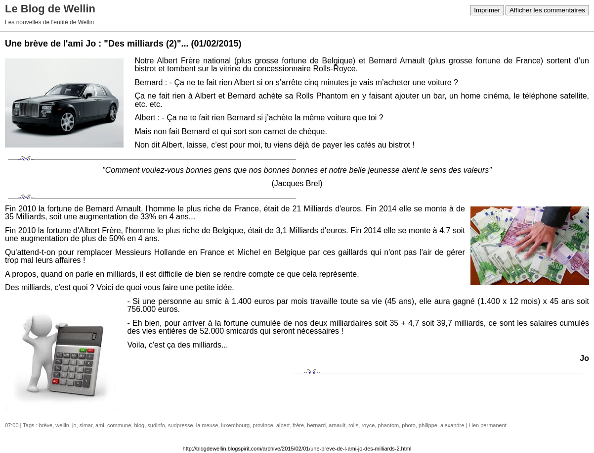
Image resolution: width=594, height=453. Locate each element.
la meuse (207, 425)
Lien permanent (487, 425)
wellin (62, 425)
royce (368, 425)
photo (409, 425)
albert (283, 425)
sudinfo (156, 425)
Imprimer (487, 10)
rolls (353, 425)
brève (46, 425)
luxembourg (235, 425)
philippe (428, 425)
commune (119, 425)
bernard (316, 425)
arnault (337, 425)
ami (99, 425)
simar (86, 425)
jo (74, 425)
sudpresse (180, 425)
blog (139, 425)
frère (298, 425)
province (263, 425)
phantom (388, 425)
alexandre (452, 425)
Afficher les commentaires (547, 10)
